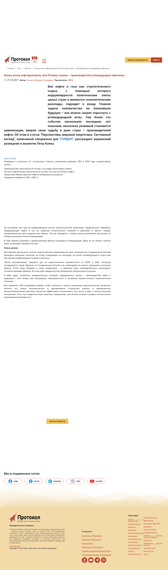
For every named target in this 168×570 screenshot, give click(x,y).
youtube (96, 481)
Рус (34, 58)
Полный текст (14, 546)
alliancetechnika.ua (134, 524)
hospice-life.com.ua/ (150, 529)
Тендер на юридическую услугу (96, 551)
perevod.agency (133, 542)
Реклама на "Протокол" (92, 547)
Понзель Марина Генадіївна (40, 80)
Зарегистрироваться (138, 60)
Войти (156, 60)
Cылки (146, 554)
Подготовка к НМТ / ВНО (152, 523)
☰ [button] (44, 61)
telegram (54, 481)
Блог (19, 68)
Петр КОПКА (10, 158)
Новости (27, 68)
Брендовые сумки (149, 548)
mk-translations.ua (134, 548)
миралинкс (132, 527)
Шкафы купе (148, 540)
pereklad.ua (147, 526)
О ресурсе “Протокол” (92, 535)
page (13, 481)
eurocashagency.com (150, 517)
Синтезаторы (132, 536)
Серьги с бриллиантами (136, 520)
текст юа (131, 551)
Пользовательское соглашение (96, 554)
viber (75, 481)
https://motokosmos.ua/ (136, 533)
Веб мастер (132, 530)
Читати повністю (57, 421)
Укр (34, 61)
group (33, 481)
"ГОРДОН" (66, 139)
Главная (10, 68)
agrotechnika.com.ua (135, 539)
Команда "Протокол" (91, 539)
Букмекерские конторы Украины (153, 544)
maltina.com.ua (148, 551)
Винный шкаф (148, 520)
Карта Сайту (87, 543)
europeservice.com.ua (135, 545)
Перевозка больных (150, 532)
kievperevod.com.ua (134, 554)
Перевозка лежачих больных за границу (153, 536)
